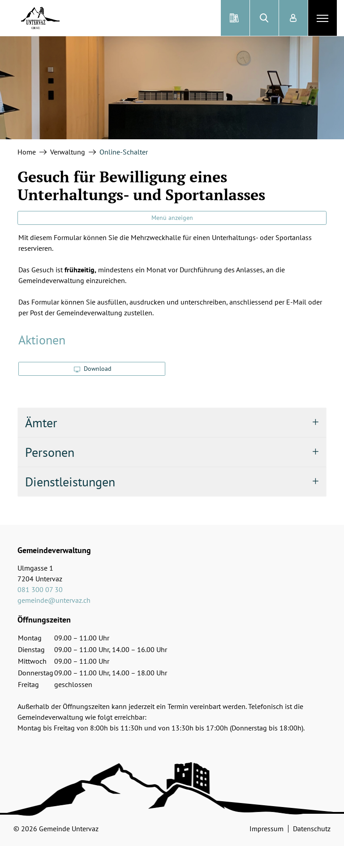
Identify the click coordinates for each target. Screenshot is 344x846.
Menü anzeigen (172, 218)
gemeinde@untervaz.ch (53, 600)
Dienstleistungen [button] (70, 481)
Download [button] (93, 369)
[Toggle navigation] (322, 18)
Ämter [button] (41, 422)
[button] (264, 18)
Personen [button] (49, 452)
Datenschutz (312, 828)
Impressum (266, 828)
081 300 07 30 (40, 589)
